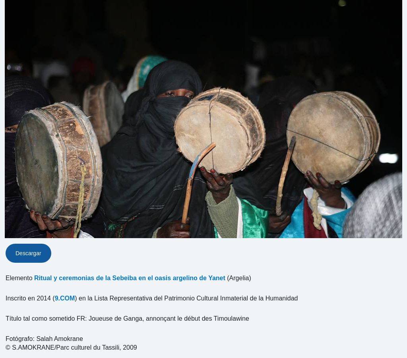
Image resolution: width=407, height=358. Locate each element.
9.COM (65, 298)
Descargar (28, 253)
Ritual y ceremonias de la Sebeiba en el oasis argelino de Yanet (129, 278)
